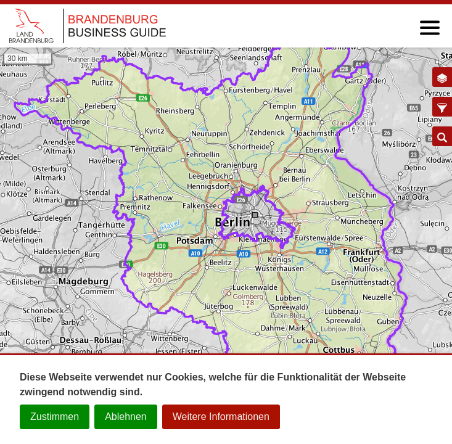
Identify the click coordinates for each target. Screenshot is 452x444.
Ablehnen (126, 416)
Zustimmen (54, 416)
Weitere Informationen (221, 416)
